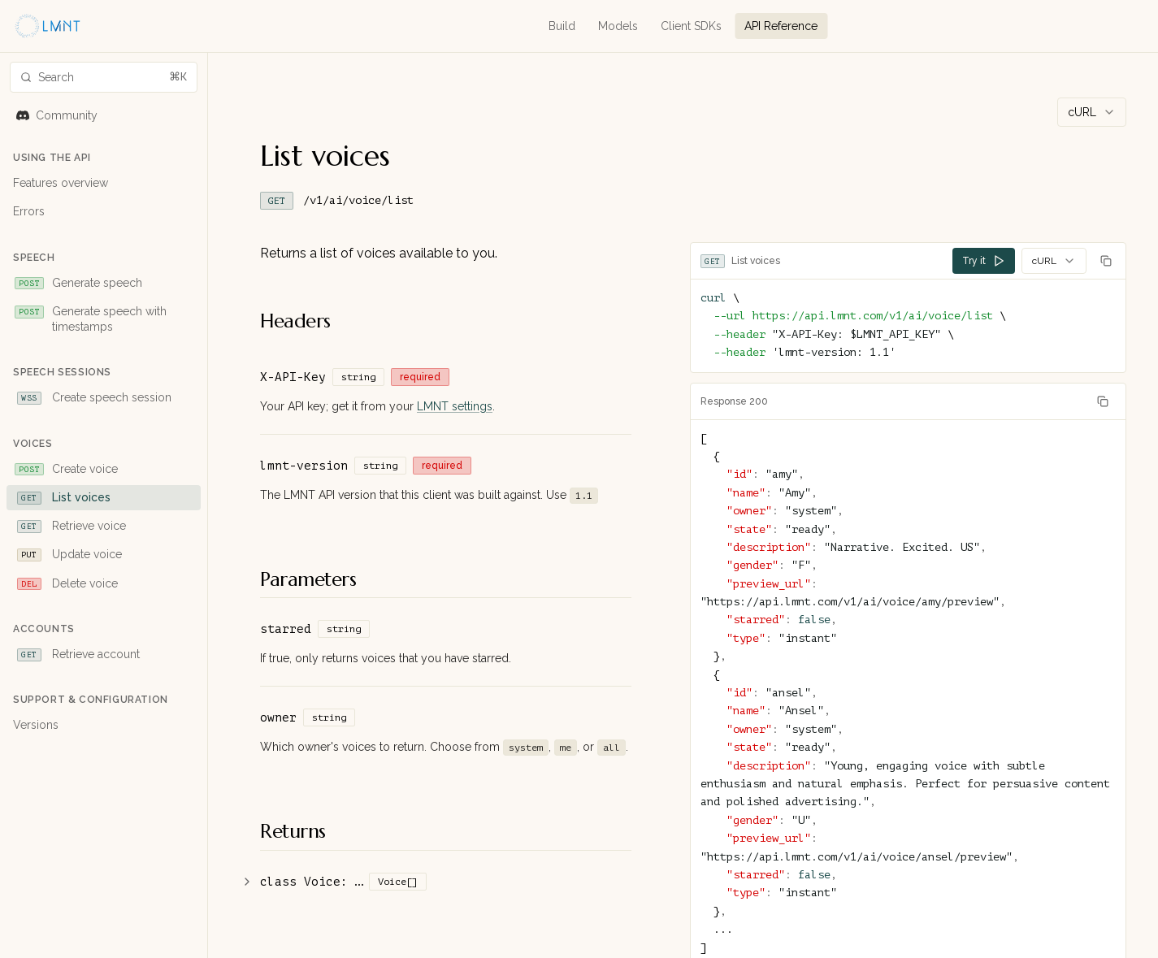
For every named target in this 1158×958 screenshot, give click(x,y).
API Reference (781, 26)
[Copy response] (1103, 401)
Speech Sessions (62, 372)
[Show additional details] (247, 881)
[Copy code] (1106, 261)
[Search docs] (103, 77)
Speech (34, 257)
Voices (33, 443)
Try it (983, 260)
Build (562, 26)
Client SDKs (691, 26)
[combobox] (1091, 112)
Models (618, 26)
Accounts (44, 629)
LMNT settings (454, 406)
